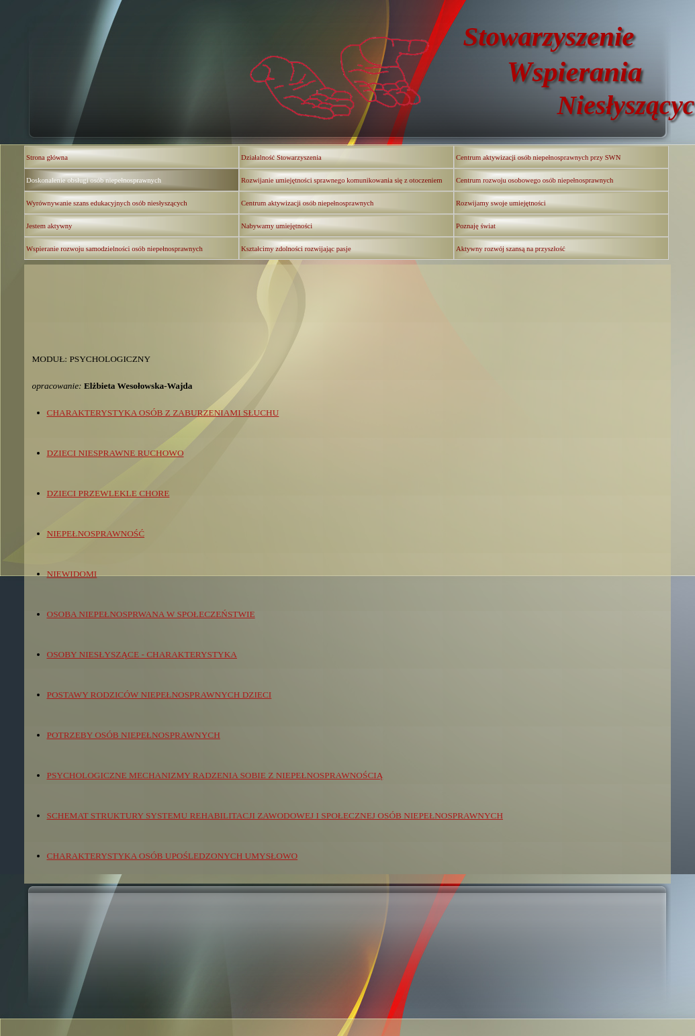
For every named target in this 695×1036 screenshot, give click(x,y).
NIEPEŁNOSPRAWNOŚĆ (96, 533)
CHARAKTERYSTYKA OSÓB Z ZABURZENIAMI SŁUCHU (163, 413)
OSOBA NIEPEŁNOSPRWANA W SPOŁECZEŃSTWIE (151, 614)
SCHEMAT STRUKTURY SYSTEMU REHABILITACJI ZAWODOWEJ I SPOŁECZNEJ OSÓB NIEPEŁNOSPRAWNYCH (275, 815)
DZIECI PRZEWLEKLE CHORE (108, 493)
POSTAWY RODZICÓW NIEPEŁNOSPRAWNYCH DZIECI (159, 695)
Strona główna (47, 157)
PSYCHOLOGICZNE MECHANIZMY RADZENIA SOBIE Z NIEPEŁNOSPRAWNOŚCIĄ (215, 775)
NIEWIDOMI (72, 574)
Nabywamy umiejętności (276, 226)
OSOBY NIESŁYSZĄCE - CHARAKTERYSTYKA (142, 654)
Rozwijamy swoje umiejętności (501, 203)
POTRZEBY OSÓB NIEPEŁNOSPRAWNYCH (133, 735)
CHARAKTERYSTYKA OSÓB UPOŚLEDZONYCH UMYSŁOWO (172, 856)
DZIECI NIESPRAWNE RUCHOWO (115, 453)
